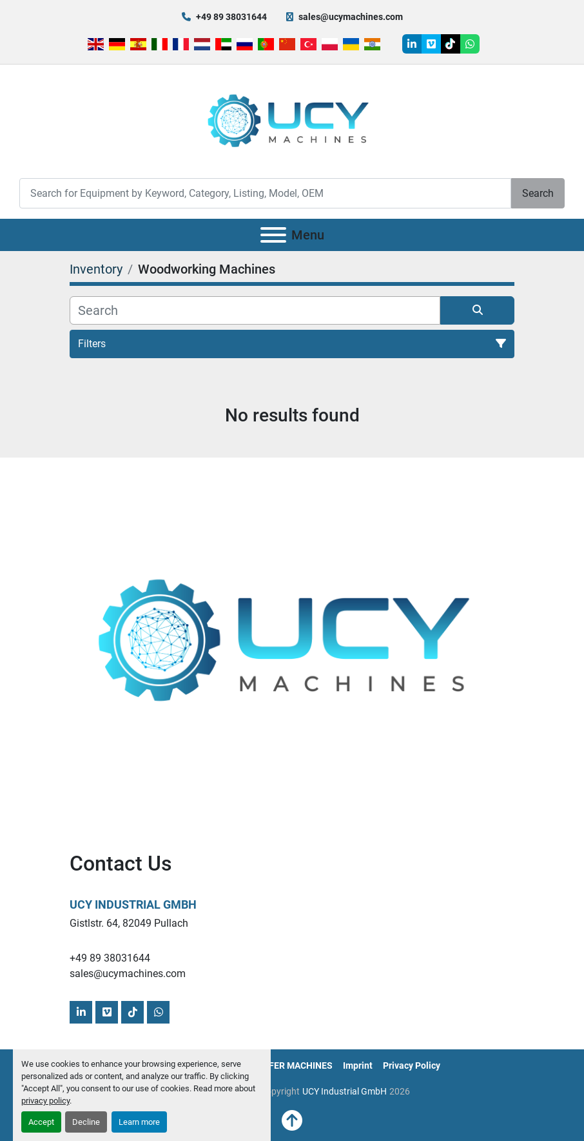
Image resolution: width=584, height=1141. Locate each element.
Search (538, 193)
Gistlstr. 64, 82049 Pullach (129, 923)
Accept (41, 1122)
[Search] (265, 193)
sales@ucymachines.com (350, 17)
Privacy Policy (411, 1065)
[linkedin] (412, 44)
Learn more (139, 1122)
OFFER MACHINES (295, 1065)
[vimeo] (431, 44)
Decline (86, 1122)
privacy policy (45, 1101)
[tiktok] (450, 44)
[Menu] (273, 235)
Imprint (358, 1065)
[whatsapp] (470, 44)
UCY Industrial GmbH (133, 904)
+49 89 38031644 (231, 17)
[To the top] (292, 1121)
